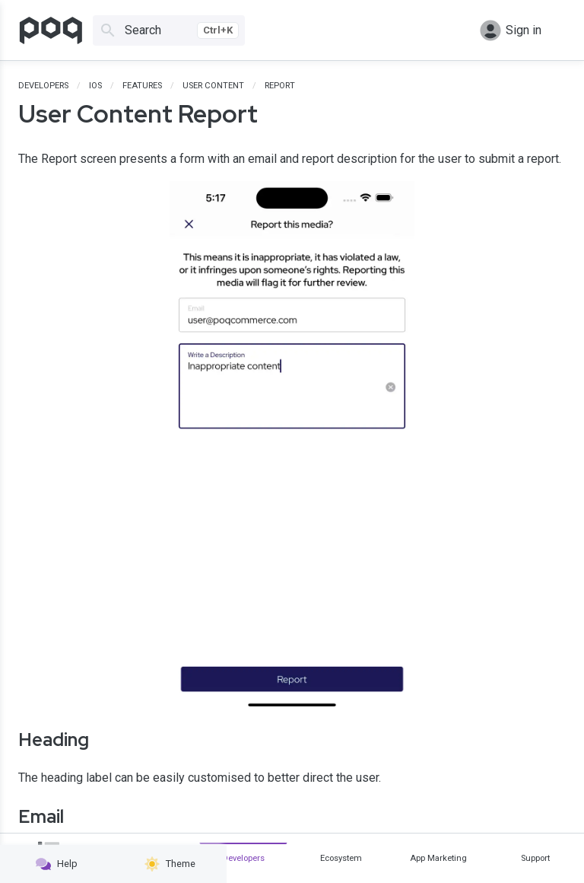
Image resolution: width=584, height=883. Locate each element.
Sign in (510, 30)
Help (57, 864)
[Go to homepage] (51, 30)
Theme (169, 864)
